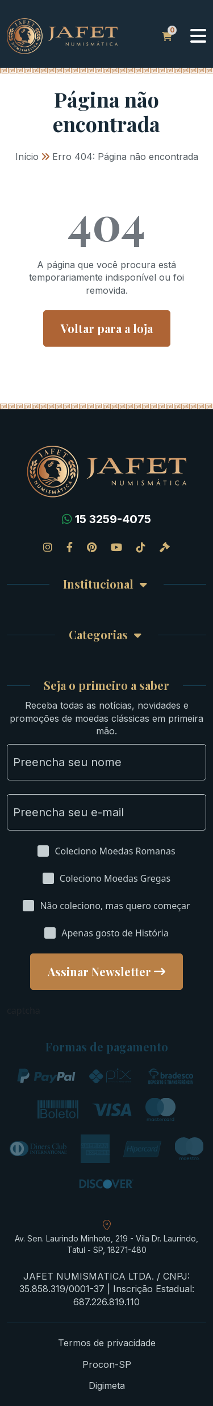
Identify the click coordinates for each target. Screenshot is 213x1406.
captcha (23, 1010)
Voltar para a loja (107, 328)
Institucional (98, 584)
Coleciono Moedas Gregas (115, 878)
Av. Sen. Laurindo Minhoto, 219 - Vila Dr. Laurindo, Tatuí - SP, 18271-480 (106, 1244)
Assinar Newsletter (99, 971)
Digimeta (107, 1385)
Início (27, 156)
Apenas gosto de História (114, 933)
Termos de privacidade (107, 1343)
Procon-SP (106, 1364)
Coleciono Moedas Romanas (115, 851)
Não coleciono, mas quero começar (115, 905)
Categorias (98, 635)
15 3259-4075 (113, 519)
